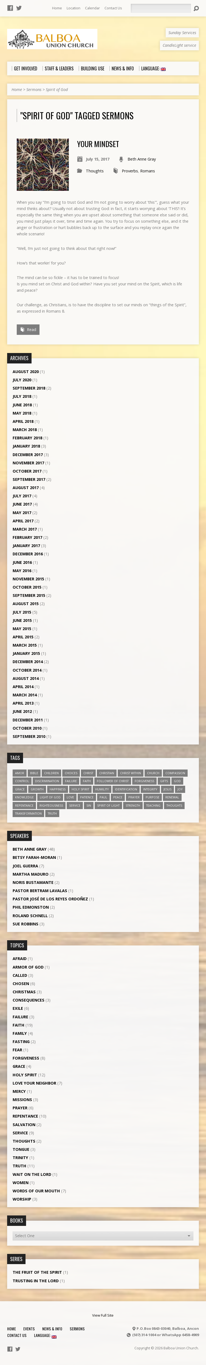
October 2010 (27, 728)
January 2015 (26, 653)
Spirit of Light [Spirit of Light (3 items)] (108, 805)
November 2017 (28, 462)
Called (20, 975)
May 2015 (22, 628)
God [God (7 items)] (177, 781)
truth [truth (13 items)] (52, 813)
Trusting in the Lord (36, 1280)
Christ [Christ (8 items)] (88, 773)
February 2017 (27, 537)
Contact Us (113, 7)
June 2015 (22, 620)
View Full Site (103, 1315)
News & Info (52, 1328)
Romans (147, 170)
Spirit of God (57, 89)
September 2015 (29, 595)
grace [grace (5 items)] (20, 789)
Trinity (20, 1157)
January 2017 (26, 545)
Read (28, 329)
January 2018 (26, 446)
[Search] (161, 8)
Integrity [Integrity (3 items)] (150, 789)
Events (29, 1328)
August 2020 (26, 371)
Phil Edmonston (31, 907)
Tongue (21, 1149)
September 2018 (29, 388)
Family (20, 1033)
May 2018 (22, 413)
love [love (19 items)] (70, 797)
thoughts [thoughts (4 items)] (174, 805)
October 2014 (27, 670)
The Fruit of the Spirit (37, 1272)
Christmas (24, 991)
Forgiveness (26, 1058)
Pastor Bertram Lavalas (40, 890)
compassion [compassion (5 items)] (175, 773)
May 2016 (22, 570)
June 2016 (22, 562)
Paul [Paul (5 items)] (103, 797)
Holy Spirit (25, 1074)
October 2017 (27, 471)
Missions (22, 1099)
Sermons (33, 89)
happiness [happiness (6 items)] (58, 789)
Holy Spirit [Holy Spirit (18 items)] (80, 789)
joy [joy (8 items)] (180, 789)
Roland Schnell (30, 915)
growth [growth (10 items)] (37, 789)
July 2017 (22, 495)
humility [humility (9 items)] (102, 789)
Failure (20, 1016)
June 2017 (22, 504)
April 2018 (23, 421)
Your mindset (98, 143)
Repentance (25, 1116)
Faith (18, 1025)
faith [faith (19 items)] (87, 781)
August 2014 (26, 678)
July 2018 (22, 396)
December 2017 (28, 454)
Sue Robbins (25, 923)
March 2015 (25, 645)
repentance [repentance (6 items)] (24, 805)
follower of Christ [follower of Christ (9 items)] (113, 781)
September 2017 (29, 479)
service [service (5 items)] (74, 805)
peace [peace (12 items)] (117, 797)
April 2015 (23, 636)
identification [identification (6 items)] (126, 789)
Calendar (92, 7)
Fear (17, 1049)
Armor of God (28, 967)
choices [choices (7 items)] (71, 773)
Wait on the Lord (32, 1174)
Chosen (21, 983)
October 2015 (27, 587)
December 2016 (28, 553)
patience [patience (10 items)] (87, 797)
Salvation (24, 1124)
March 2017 (25, 529)
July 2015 (22, 612)
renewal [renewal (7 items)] (172, 797)
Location (73, 7)
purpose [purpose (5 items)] (152, 797)
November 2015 (28, 578)
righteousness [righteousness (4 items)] (51, 805)
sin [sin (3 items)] (88, 805)
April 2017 (23, 520)
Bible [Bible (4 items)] (34, 773)
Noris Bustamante (33, 882)
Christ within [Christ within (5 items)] (130, 773)
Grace (19, 1066)
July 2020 (22, 379)
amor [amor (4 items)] (19, 773)
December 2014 (28, 661)
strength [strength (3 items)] (133, 805)
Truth (19, 1165)
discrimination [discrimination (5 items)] (47, 781)
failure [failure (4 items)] (71, 781)
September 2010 (29, 736)
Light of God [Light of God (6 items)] (50, 797)
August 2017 (26, 487)
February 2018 (27, 437)
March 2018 (25, 429)
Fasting (21, 1041)
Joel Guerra (25, 865)
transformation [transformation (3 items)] (28, 813)
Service (20, 1132)
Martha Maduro (31, 874)
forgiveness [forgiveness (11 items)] (144, 781)
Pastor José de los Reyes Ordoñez (50, 898)
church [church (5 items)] (153, 773)
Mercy (19, 1091)
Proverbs (130, 170)
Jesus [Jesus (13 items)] (167, 789)
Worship (22, 1199)
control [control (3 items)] (22, 781)
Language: (45, 1335)
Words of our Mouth (36, 1190)
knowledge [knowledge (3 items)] (24, 797)
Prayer (20, 1107)
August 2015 (26, 603)
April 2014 (23, 686)
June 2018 (22, 404)
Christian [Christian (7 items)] (106, 773)
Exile (18, 1008)
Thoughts (95, 170)
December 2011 (28, 720)
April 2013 (23, 703)
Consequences (28, 1000)
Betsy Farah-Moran (34, 857)
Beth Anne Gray (142, 159)
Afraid (20, 958)
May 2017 (22, 512)
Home (57, 7)
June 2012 (22, 711)
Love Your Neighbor (34, 1083)
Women (21, 1182)
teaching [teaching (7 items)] (153, 805)
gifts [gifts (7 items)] (164, 781)
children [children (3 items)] (51, 773)
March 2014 (25, 694)
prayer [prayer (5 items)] (134, 797)
